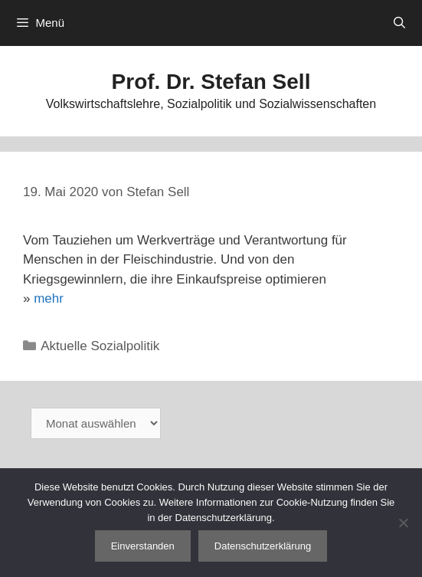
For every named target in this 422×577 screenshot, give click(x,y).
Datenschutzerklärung (262, 546)
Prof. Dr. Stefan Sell (211, 81)
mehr (49, 298)
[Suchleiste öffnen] (399, 23)
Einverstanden (143, 546)
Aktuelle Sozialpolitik (100, 346)
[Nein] (403, 522)
